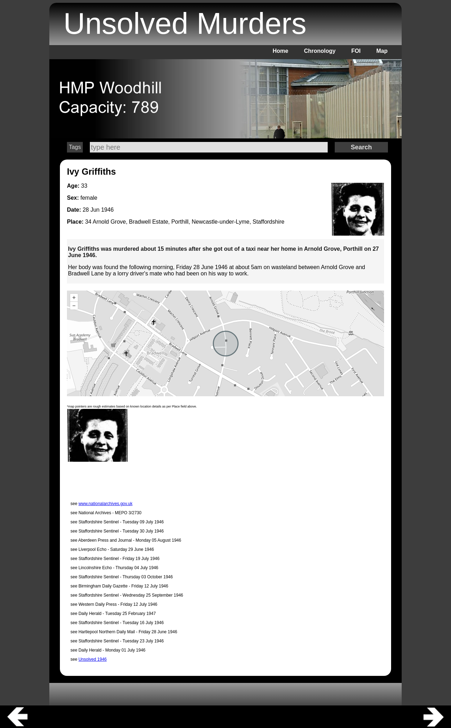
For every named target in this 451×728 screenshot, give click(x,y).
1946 (107, 210)
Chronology (320, 51)
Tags (75, 147)
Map (382, 51)
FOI (356, 51)
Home (280, 51)
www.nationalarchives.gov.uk (105, 503)
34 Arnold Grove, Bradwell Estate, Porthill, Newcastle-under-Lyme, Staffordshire (185, 222)
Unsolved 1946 (93, 659)
